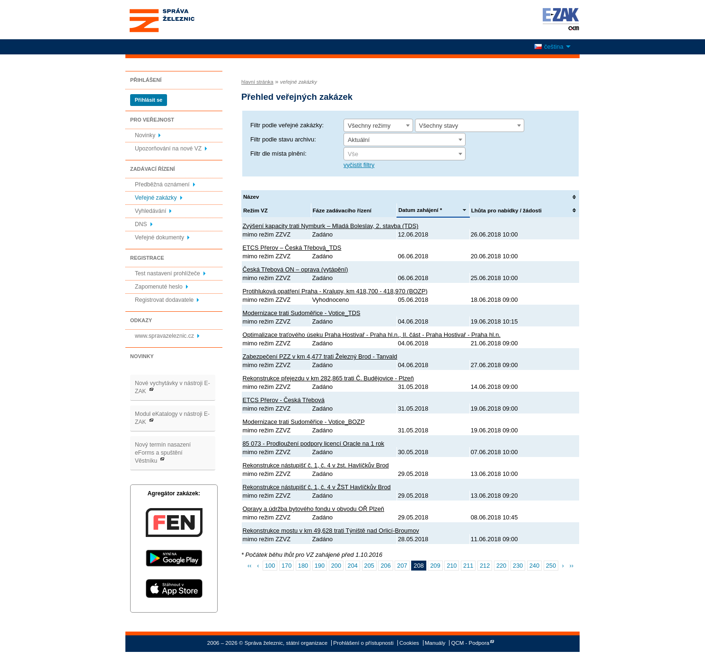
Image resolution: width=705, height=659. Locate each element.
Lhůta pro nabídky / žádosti (506, 210)
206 (385, 565)
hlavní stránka (257, 82)
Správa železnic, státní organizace (179, 19)
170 (286, 565)
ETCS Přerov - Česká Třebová (284, 400)
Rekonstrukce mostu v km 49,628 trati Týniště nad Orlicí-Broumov (331, 530)
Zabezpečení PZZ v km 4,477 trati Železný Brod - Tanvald (320, 356)
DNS (141, 224)
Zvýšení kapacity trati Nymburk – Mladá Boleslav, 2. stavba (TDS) (331, 225)
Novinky (145, 135)
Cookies (409, 643)
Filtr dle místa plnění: (278, 153)
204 (353, 565)
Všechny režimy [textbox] (369, 125)
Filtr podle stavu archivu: (283, 139)
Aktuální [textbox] (359, 139)
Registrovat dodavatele (164, 300)
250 (551, 565)
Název (251, 197)
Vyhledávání (150, 211)
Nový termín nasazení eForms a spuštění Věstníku (163, 452)
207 (402, 565)
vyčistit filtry (359, 164)
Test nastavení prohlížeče (167, 273)
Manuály (435, 643)
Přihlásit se (148, 100)
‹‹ (249, 565)
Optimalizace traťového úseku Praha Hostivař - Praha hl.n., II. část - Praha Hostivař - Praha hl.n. (372, 334)
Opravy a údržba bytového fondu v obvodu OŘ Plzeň (313, 508)
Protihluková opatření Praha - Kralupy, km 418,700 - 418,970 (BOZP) (335, 291)
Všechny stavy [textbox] (438, 125)
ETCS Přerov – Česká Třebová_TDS (292, 247)
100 (270, 565)
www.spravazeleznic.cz (164, 336)
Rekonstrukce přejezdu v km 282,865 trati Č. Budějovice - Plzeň (328, 378)
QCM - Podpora (470, 643)
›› (571, 565)
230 (518, 565)
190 (320, 565)
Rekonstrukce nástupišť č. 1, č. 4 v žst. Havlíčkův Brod (316, 465)
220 (501, 565)
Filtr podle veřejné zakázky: (287, 125)
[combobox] (378, 125)
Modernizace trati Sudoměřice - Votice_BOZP (304, 421)
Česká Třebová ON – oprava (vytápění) (295, 269)
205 (369, 565)
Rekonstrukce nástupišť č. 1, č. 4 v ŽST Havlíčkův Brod (317, 487)
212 (485, 565)
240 (534, 565)
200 (336, 565)
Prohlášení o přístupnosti (363, 643)
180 (303, 565)
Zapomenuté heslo (159, 286)
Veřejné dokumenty (159, 237)
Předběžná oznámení (162, 184)
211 (468, 565)
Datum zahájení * (420, 210)
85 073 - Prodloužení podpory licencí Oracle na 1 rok (313, 443)
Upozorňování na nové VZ (168, 148)
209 (435, 565)
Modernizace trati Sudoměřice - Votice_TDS (302, 312)
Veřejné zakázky (156, 197)
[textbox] (404, 154)
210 (452, 565)
